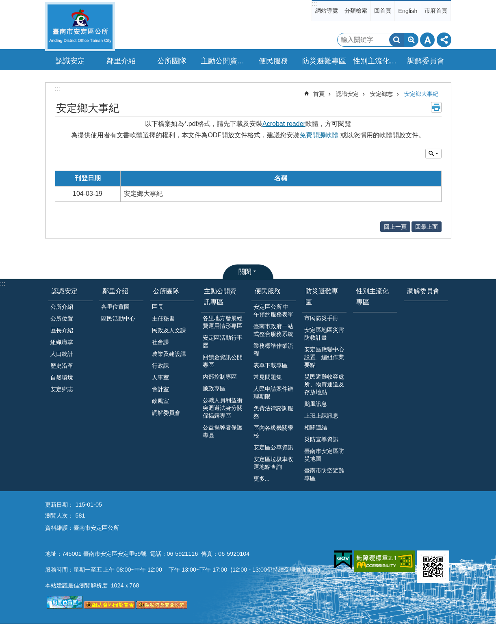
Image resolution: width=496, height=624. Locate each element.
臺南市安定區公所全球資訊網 (80, 26)
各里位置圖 (115, 306)
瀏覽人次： (59, 515)
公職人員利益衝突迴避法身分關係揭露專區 (223, 408)
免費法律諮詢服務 (273, 412)
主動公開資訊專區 (220, 297)
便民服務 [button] (273, 61)
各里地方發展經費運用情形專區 (223, 322)
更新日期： (59, 504)
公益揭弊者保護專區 (223, 431)
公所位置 (61, 318)
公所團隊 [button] (171, 61)
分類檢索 (355, 10)
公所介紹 (61, 306)
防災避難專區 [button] (324, 61)
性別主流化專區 (376, 61)
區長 (157, 306)
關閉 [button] (244, 271)
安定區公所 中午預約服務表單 (273, 310)
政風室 (160, 401)
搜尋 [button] (396, 40)
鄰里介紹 (115, 291)
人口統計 (61, 354)
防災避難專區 (321, 297)
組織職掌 (61, 342)
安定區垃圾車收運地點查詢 (273, 463)
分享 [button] (444, 39)
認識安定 (347, 94)
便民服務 (268, 291)
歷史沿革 (61, 365)
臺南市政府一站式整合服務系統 (273, 330)
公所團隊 (166, 291)
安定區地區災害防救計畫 (324, 334)
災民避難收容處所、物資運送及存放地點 (324, 384)
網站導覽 (326, 10)
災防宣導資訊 (321, 439)
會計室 (160, 389)
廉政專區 (214, 388)
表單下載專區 (270, 365)
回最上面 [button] (426, 226)
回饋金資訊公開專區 (223, 361)
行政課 (160, 365)
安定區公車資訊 (273, 447)
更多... (261, 478)
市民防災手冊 (321, 318)
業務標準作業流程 (273, 349)
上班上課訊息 (321, 415)
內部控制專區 (220, 376)
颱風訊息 (315, 404)
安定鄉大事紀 (421, 94)
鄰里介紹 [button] (121, 61)
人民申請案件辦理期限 (273, 393)
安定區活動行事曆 (223, 341)
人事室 (160, 377)
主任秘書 (163, 318)
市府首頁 (436, 10)
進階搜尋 (411, 40)
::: (314, 3)
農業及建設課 (169, 354)
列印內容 (436, 107)
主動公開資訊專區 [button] (224, 61)
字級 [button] (427, 39)
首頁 (319, 94)
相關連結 (315, 427)
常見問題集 (267, 377)
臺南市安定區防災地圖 (324, 455)
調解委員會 (425, 61)
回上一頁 (395, 226)
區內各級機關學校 (273, 432)
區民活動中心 (118, 318)
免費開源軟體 (318, 135)
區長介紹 (61, 330)
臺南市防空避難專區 (324, 474)
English (407, 11)
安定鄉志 (381, 94)
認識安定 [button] (70, 61)
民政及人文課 (169, 330)
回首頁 (382, 10)
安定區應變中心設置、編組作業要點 (324, 357)
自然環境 (61, 377)
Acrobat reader (283, 123)
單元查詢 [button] (433, 153)
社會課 (160, 342)
